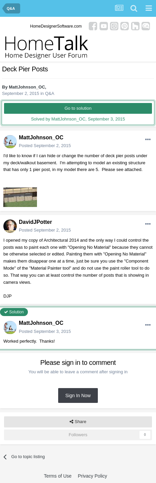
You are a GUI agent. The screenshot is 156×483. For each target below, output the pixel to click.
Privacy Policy (92, 476)
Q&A (49, 93)
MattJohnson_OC (27, 87)
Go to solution (78, 108)
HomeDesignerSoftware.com (56, 26)
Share (78, 422)
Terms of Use (57, 476)
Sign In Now (77, 395)
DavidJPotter (35, 222)
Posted (45, 145)
